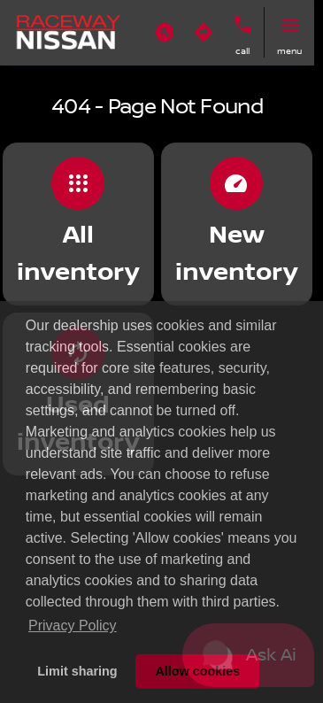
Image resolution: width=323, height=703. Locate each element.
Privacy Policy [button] (72, 625)
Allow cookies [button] (197, 671)
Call (242, 51)
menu (289, 51)
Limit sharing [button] (77, 671)
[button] (164, 32)
